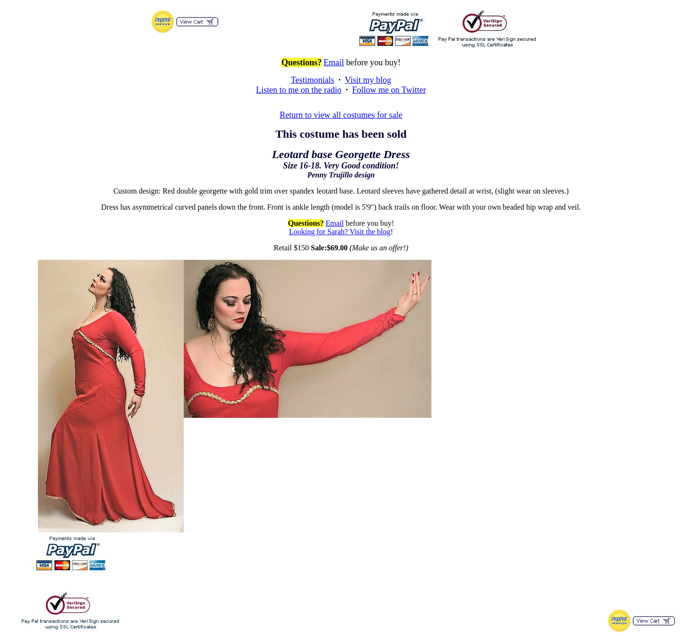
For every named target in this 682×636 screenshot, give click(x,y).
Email (333, 62)
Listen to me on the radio (298, 90)
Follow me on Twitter (389, 90)
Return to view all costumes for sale (341, 115)
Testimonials (312, 80)
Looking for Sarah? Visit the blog (339, 232)
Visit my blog (368, 80)
